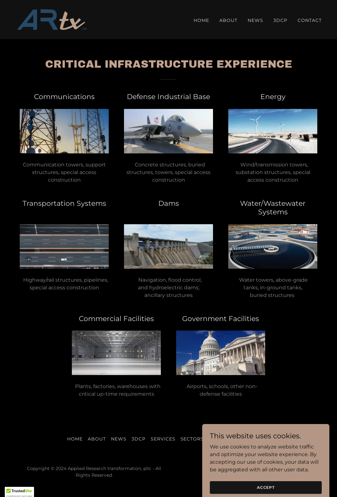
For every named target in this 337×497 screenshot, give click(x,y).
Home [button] (75, 439)
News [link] (255, 20)
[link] (51, 19)
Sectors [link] (192, 439)
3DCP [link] (280, 20)
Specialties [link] (225, 439)
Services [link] (163, 439)
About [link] (228, 20)
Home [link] (201, 20)
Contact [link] (310, 20)
